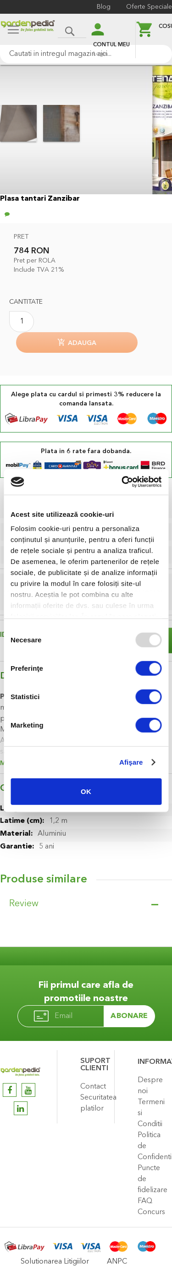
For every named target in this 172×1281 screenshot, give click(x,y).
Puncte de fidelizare (152, 1179)
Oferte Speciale (149, 7)
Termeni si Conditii (151, 1113)
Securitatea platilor (95, 1103)
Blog (104, 7)
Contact (93, 1086)
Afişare (131, 762)
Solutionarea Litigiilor (55, 1261)
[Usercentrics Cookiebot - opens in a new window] (122, 482)
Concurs (151, 1212)
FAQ (145, 1201)
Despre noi (150, 1086)
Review (24, 904)
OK (86, 791)
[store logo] (27, 30)
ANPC (117, 1261)
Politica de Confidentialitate (152, 1146)
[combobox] (86, 54)
